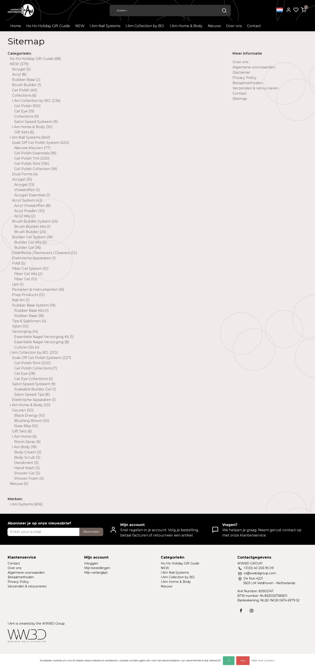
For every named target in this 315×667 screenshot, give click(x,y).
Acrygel (21, 69)
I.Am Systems (26, 504)
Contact (254, 26)
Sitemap (240, 99)
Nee (243, 660)
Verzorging (25, 331)
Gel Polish (24, 90)
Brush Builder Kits (32, 227)
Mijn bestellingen (97, 568)
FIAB (19, 263)
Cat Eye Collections (33, 379)
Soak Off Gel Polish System (40, 143)
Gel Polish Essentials (35, 153)
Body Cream (27, 452)
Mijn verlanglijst (96, 573)
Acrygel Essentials (32, 195)
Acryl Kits (25, 216)
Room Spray (27, 442)
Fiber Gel (25, 279)
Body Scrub (27, 457)
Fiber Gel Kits (28, 274)
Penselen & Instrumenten (38, 289)
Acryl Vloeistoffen (32, 206)
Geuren (23, 410)
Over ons (234, 26)
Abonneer (91, 532)
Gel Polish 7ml (32, 158)
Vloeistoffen (27, 190)
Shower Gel (27, 473)
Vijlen (20, 326)
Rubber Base (26, 80)
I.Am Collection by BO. (145, 26)
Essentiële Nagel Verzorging (41, 342)
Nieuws (214, 26)
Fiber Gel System (30, 268)
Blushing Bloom (31, 421)
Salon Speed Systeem (36, 122)
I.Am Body (24, 447)
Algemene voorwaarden (254, 67)
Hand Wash (27, 468)
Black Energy (29, 415)
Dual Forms (25, 174)
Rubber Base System (34, 305)
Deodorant (26, 463)
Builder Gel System (32, 237)
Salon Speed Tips (32, 394)
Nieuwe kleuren (32, 148)
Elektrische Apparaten (34, 258)
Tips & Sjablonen (29, 321)
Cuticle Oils (26, 347)
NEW (79, 26)
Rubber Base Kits (31, 310)
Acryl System (27, 200)
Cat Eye (24, 111)
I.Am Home (24, 436)
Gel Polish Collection (35, 169)
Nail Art (21, 300)
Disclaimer (241, 72)
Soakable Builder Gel (35, 389)
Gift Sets (24, 132)
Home (15, 26)
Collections (24, 95)
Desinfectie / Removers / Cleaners (44, 253)
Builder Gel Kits (30, 242)
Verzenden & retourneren (255, 88)
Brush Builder (26, 85)
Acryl (19, 74)
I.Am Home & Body (186, 26)
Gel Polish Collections (35, 368)
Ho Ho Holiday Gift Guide (48, 26)
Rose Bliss (26, 426)
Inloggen (91, 563)
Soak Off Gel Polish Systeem (41, 358)
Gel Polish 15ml (31, 164)
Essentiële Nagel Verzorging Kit (44, 337)
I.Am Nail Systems (105, 26)
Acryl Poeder (29, 211)
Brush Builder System (35, 221)
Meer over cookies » (263, 660)
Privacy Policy (245, 78)
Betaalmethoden (248, 83)
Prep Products (28, 295)
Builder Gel (27, 248)
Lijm (18, 284)
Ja (228, 660)
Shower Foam (29, 478)
